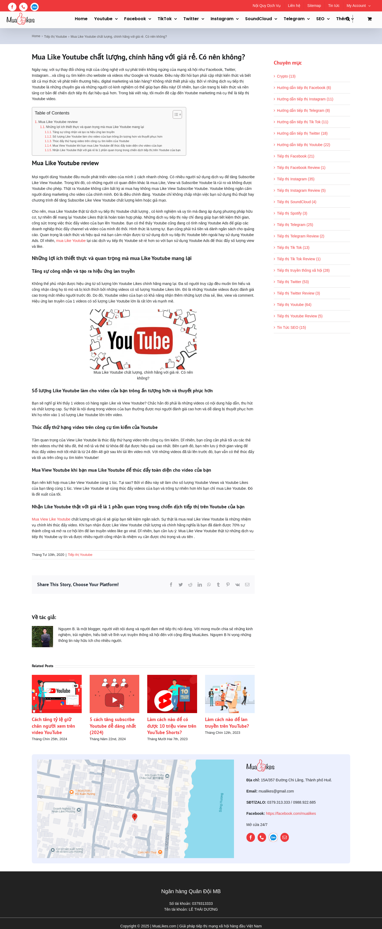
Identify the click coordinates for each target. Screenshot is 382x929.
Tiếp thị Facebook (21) (295, 156)
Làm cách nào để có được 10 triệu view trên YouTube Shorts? (171, 725)
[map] (135, 761)
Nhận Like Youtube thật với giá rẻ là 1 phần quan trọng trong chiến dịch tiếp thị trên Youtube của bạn (117, 150)
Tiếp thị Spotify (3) (292, 213)
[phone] (262, 837)
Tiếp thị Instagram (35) (295, 179)
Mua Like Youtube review (58, 122)
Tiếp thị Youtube (80, 555)
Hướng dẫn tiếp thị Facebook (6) (304, 88)
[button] (349, 19)
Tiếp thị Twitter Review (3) (298, 293)
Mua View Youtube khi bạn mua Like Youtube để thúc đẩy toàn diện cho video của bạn (107, 145)
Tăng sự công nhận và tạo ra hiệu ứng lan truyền (84, 132)
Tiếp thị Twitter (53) (293, 282)
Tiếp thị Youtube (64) (294, 304)
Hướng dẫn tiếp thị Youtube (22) (303, 145)
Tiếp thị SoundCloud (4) (296, 202)
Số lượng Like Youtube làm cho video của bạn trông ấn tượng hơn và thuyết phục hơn (107, 136)
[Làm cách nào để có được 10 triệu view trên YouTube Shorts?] (172, 677)
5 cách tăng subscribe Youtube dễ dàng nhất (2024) (113, 725)
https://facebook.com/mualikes (291, 813)
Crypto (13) (286, 76)
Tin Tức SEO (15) (291, 327)
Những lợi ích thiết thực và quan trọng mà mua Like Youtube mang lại (95, 127)
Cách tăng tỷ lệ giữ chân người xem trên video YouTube (53, 725)
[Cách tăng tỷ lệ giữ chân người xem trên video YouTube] (57, 677)
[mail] (284, 837)
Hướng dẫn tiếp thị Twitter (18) (302, 133)
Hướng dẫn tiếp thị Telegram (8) (303, 110)
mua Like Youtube (71, 240)
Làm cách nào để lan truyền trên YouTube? (227, 722)
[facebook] (250, 837)
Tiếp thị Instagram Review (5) (301, 190)
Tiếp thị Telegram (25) (295, 225)
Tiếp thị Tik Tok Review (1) (299, 259)
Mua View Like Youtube (51, 519)
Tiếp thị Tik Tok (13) (293, 247)
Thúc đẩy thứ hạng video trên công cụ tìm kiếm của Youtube (91, 141)
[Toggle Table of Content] (175, 114)
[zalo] (273, 837)
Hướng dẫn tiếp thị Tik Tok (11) (302, 122)
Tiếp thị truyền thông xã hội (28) (303, 270)
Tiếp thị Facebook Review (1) (301, 167)
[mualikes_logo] (260, 761)
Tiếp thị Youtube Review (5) (300, 316)
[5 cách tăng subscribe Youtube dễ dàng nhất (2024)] (115, 677)
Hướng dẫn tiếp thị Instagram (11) (305, 99)
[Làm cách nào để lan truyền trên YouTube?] (230, 677)
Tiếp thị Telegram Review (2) (300, 236)
